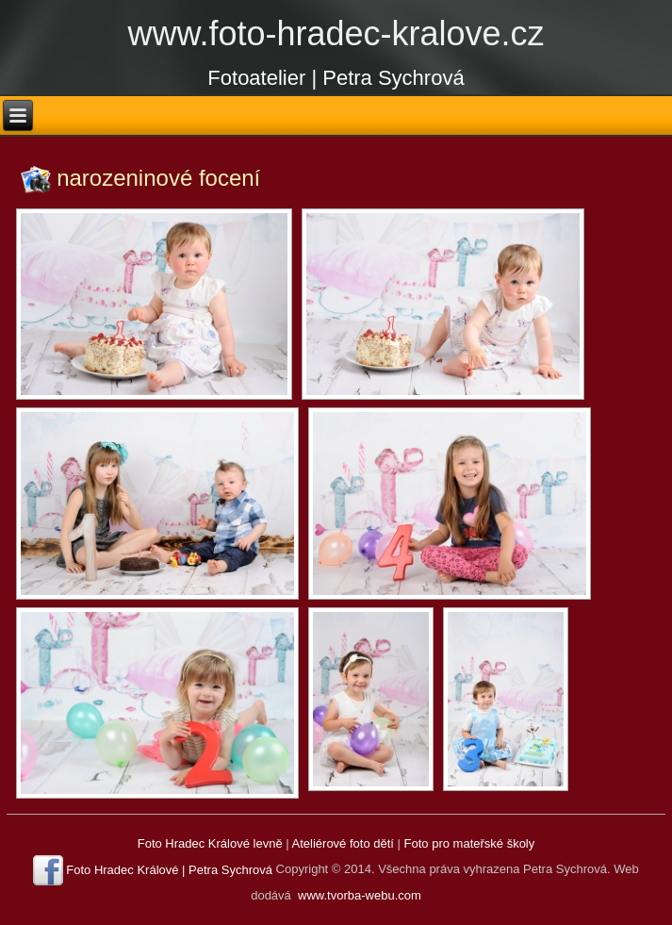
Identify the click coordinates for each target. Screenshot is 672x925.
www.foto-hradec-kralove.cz (335, 33)
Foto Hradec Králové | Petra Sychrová (169, 870)
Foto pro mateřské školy (469, 843)
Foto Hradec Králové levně (210, 843)
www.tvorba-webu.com (359, 895)
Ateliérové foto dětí (343, 843)
